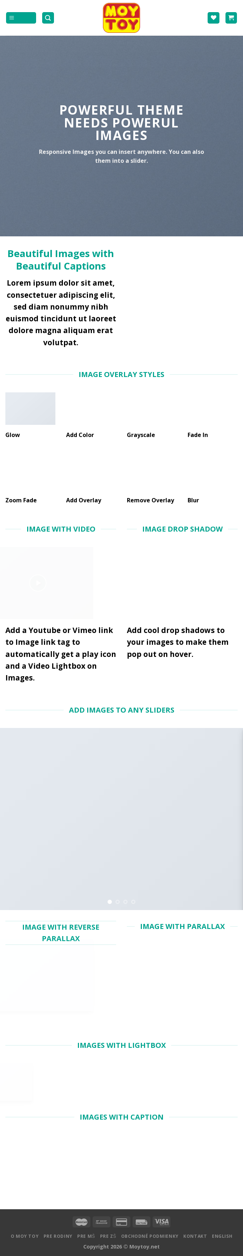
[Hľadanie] (48, 18)
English (222, 1236)
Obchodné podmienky (150, 1236)
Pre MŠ (86, 1236)
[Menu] (21, 18)
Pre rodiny (58, 1236)
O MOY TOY (25, 1236)
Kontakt (195, 1236)
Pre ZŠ (108, 1236)
